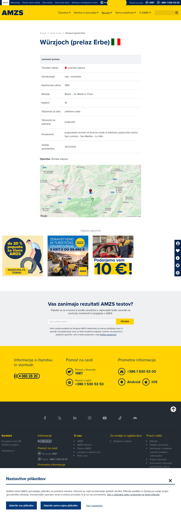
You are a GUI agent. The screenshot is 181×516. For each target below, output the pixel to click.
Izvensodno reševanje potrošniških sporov (161, 464)
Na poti (44, 33)
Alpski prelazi (57, 33)
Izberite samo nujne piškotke (61, 505)
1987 (54, 453)
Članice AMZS (84, 448)
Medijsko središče (123, 441)
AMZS (80, 441)
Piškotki (153, 441)
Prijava (125, 321)
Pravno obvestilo (158, 459)
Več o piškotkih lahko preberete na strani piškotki (134, 494)
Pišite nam (82, 455)
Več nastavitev (95, 505)
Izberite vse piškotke (22, 505)
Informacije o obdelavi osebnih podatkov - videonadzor (161, 452)
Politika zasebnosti (159, 444)
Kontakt (7, 436)
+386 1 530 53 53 (58, 459)
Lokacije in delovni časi (88, 452)
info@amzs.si (8, 450)
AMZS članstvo (84, 444)
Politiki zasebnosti (108, 334)
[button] (176, 12)
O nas (78, 436)
